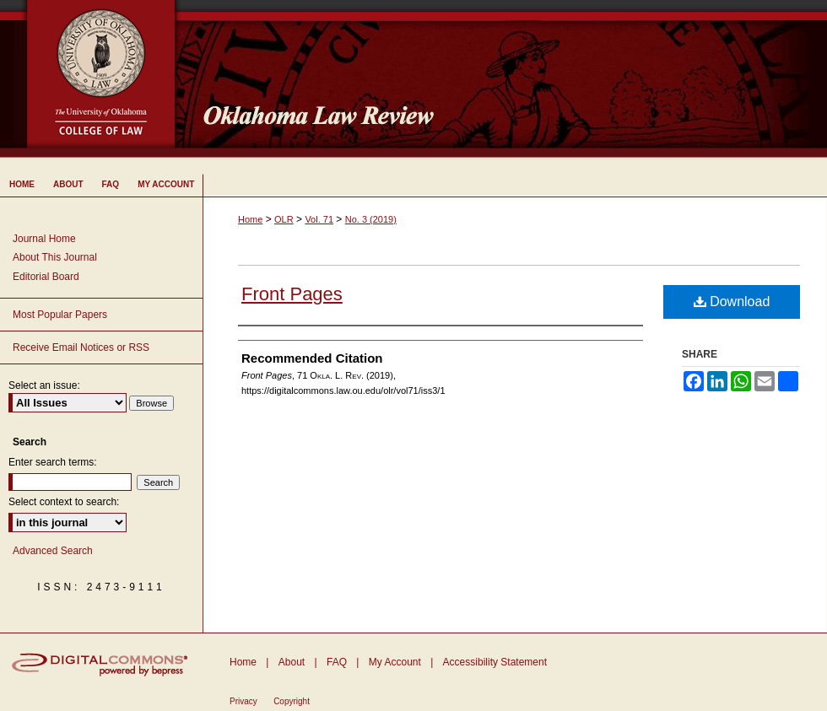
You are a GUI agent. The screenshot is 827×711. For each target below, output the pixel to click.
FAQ (337, 662)
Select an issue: (44, 385)
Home (250, 219)
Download (732, 301)
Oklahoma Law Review (508, 79)
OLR (284, 219)
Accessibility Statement (495, 662)
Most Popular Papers (60, 314)
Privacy (243, 701)
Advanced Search (53, 551)
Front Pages (292, 293)
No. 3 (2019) (371, 219)
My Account (395, 662)
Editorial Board (46, 277)
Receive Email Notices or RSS (81, 347)
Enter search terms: (52, 462)
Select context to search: (63, 502)
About (291, 662)
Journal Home (44, 239)
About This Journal (55, 257)
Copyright (291, 701)
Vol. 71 (319, 219)
